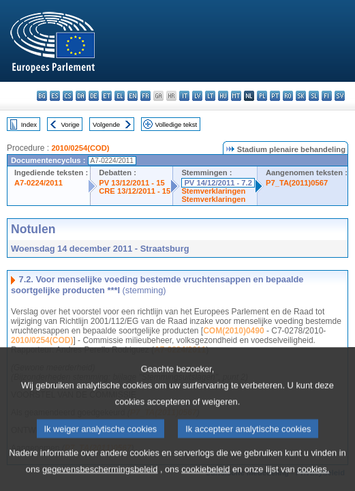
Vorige (70, 124)
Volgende (106, 124)
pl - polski (262, 96)
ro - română (288, 96)
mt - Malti (236, 96)
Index (29, 124)
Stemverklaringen (213, 191)
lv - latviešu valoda (197, 96)
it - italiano (184, 96)
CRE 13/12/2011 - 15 (134, 191)
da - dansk (81, 96)
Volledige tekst (176, 124)
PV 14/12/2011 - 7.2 (218, 183)
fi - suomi (327, 96)
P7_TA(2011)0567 (297, 183)
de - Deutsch (94, 96)
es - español (55, 96)
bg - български (42, 96)
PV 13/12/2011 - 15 (131, 183)
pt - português (275, 96)
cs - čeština (68, 96)
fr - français (145, 96)
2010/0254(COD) (80, 148)
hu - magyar (223, 96)
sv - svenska (340, 96)
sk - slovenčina (301, 96)
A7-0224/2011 (38, 183)
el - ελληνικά (119, 96)
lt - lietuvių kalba (210, 96)
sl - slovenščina (314, 96)
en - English (132, 96)
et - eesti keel (107, 96)
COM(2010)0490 (233, 331)
